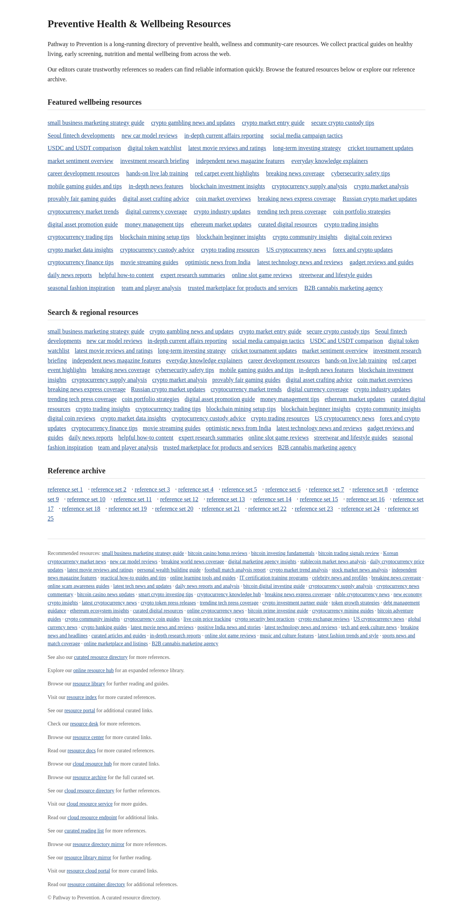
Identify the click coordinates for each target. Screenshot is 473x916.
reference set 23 (314, 508)
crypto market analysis (381, 186)
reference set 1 (65, 489)
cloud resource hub (92, 764)
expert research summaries (193, 275)
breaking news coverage (295, 173)
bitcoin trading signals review (348, 553)
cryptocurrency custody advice (157, 249)
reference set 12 (179, 499)
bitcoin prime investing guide (278, 611)
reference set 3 (152, 489)
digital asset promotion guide (83, 224)
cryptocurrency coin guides (152, 619)
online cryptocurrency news (215, 611)
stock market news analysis (360, 570)
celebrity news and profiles (340, 578)
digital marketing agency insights (262, 561)
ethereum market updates (221, 224)
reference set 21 (221, 508)
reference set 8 (370, 489)
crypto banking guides (104, 627)
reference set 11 (133, 499)
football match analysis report (235, 570)
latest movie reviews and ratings (227, 148)
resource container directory (96, 884)
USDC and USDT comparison (84, 148)
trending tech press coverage (291, 211)
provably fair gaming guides (82, 198)
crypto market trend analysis (298, 570)
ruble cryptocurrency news (362, 594)
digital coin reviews (368, 237)
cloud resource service (90, 804)
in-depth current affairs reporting (224, 135)
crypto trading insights (351, 224)
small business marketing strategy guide (96, 122)
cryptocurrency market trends (83, 211)
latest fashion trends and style (348, 636)
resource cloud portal (88, 871)
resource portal (80, 710)
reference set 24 (361, 508)
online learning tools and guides (203, 578)
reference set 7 (326, 489)
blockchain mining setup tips (154, 237)
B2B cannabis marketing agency (344, 288)
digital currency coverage (156, 211)
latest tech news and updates (142, 586)
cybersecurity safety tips (360, 173)
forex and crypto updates (363, 249)
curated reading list (84, 831)
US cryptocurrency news (296, 249)
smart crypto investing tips (166, 594)
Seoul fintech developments (81, 135)
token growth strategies (356, 603)
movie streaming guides (149, 262)
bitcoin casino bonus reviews (217, 553)
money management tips (154, 224)
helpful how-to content (126, 275)
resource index (82, 697)
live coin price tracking (207, 619)
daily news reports (70, 275)
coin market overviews (223, 198)
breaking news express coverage (297, 198)
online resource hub (93, 670)
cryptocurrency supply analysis (309, 186)
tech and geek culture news (369, 627)
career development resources (83, 173)
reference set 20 (174, 508)
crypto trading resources (230, 249)
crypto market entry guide (273, 122)
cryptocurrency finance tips (81, 262)
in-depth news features (155, 186)
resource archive (89, 777)
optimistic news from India (217, 262)
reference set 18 (81, 508)
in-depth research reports (175, 636)
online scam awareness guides (78, 586)
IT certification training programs (274, 578)
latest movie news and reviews (162, 627)
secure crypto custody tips (342, 122)
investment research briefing (154, 161)
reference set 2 (108, 489)
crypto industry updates (222, 211)
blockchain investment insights (227, 186)
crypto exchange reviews (323, 619)
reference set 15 (319, 499)
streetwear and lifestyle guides (335, 275)
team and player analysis (151, 288)
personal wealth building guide (169, 570)
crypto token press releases (168, 603)
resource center (88, 737)
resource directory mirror (98, 844)
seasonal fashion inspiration (81, 288)
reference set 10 (86, 499)
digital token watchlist (154, 148)
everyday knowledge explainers (329, 161)
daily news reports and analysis (207, 586)
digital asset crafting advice (156, 198)
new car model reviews (150, 135)
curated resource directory (101, 657)
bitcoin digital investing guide (274, 586)
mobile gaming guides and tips (85, 186)
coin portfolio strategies (362, 211)
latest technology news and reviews (300, 262)
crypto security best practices (265, 619)
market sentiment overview (80, 161)
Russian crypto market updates (380, 198)
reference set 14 (272, 499)
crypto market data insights (80, 249)
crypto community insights (305, 237)
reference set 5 (239, 489)
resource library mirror (88, 857)
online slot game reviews (262, 275)
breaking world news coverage (192, 561)
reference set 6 (282, 489)
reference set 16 (365, 499)
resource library (89, 684)
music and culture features (287, 636)
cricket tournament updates (380, 148)
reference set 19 (127, 508)
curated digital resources (287, 224)
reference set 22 (267, 508)
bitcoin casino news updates (105, 594)
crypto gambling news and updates (193, 122)
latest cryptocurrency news (109, 603)
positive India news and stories (229, 627)
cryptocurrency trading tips (80, 237)
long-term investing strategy (307, 148)
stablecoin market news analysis (333, 561)
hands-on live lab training (157, 173)
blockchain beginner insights (231, 237)
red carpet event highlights (227, 173)
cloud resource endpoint (92, 817)
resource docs (82, 750)
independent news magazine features (240, 161)
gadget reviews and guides (381, 262)
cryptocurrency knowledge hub (229, 594)
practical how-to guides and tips (133, 578)
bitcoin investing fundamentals (283, 553)
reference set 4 (195, 489)
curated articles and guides (118, 636)
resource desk (84, 724)
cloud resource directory (89, 791)
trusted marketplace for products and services (242, 288)
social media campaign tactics (307, 135)
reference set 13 (226, 499)
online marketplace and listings (116, 643)
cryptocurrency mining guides (343, 611)
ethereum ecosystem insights (99, 611)
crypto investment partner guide (295, 603)
